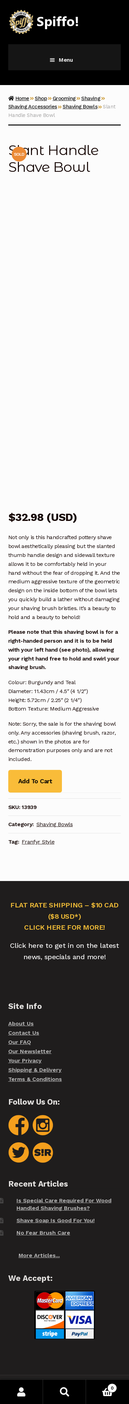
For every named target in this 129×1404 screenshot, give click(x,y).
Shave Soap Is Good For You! (56, 1220)
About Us (21, 1023)
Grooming (64, 98)
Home (22, 98)
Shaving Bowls (80, 107)
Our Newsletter (30, 1051)
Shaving (90, 98)
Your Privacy (25, 1060)
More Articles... (39, 1255)
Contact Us (23, 1033)
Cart (101, 1387)
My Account (21, 1392)
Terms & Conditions (35, 1079)
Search (64, 1392)
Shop (41, 98)
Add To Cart (35, 781)
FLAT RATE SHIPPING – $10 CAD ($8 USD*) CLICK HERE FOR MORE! (64, 916)
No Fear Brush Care (43, 1232)
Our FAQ (19, 1042)
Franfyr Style (38, 841)
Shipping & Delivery (35, 1070)
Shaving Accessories (32, 107)
